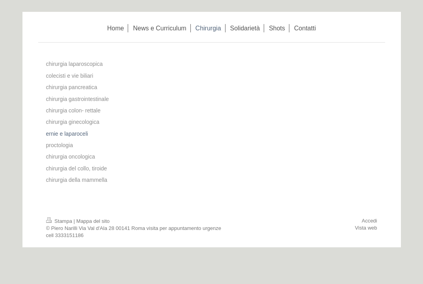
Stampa (60, 221)
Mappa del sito (93, 221)
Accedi (369, 221)
